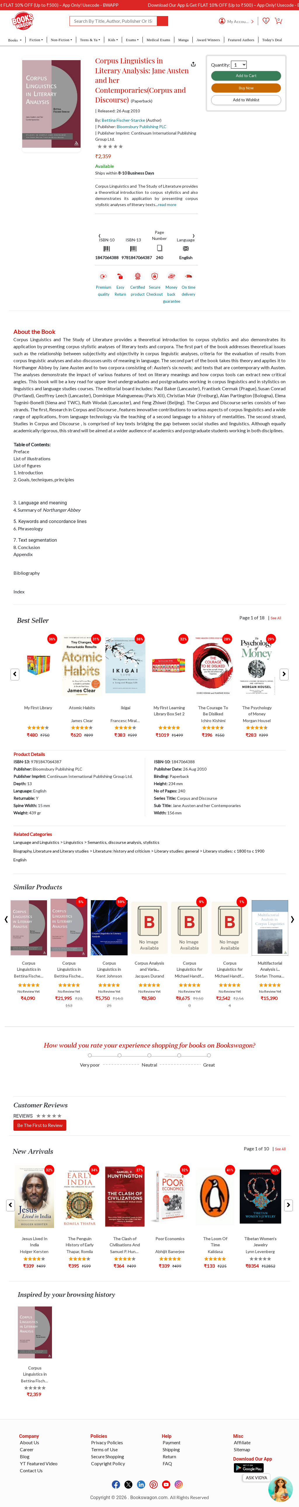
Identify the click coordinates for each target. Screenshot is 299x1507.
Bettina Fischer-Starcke (123, 120)
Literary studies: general (176, 851)
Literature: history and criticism (121, 851)
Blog (24, 1456)
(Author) (153, 120)
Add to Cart (246, 75)
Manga (183, 40)
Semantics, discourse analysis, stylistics (123, 842)
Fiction (34, 40)
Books (13, 40)
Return (169, 1456)
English (20, 859)
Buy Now (246, 88)
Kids (111, 40)
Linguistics (73, 842)
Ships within (124, 172)
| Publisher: (130, 126)
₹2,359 (103, 156)
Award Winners (208, 40)
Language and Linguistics (36, 842)
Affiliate (242, 1442)
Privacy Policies (107, 1442)
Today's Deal (272, 40)
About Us (29, 1442)
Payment (171, 1442)
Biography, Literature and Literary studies (51, 851)
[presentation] (99, 235)
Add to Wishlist (246, 99)
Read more (167, 204)
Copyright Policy (108, 1463)
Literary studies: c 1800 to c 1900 (233, 851)
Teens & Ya (89, 40)
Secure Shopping (107, 1456)
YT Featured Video (39, 1463)
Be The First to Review (39, 1125)
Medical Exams (158, 40)
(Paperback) (141, 101)
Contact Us (31, 1470)
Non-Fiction (60, 40)
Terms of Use (104, 1449)
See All (276, 618)
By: (120, 120)
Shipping (171, 1449)
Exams (131, 40)
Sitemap (242, 1449)
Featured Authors (241, 40)
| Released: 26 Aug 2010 (117, 111)
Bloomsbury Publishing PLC (141, 126)
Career (27, 1449)
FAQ (167, 1463)
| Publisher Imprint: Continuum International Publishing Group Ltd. (145, 136)
